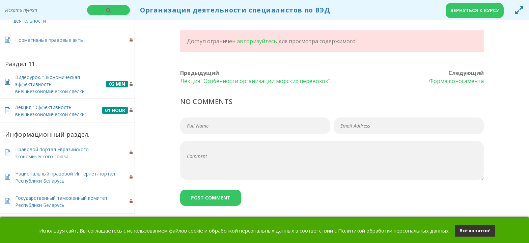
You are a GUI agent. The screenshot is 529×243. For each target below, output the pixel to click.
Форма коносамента (456, 81)
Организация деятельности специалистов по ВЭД (235, 10)
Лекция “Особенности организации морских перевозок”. (255, 81)
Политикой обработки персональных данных (393, 230)
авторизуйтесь (257, 41)
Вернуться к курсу (474, 10)
